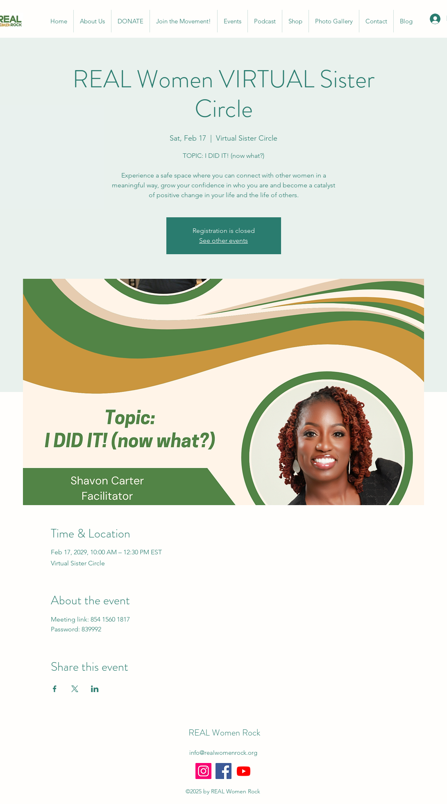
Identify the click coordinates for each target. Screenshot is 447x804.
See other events (223, 240)
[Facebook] (223, 771)
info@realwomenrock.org (223, 752)
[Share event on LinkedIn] (95, 689)
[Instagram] (203, 771)
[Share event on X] (75, 689)
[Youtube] (244, 771)
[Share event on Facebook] (55, 689)
